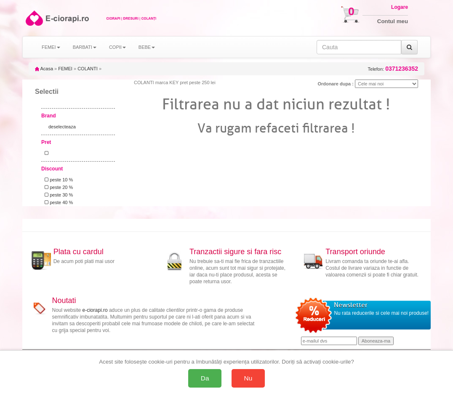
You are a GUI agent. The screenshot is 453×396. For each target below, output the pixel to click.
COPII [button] (117, 47)
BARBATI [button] (84, 47)
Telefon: (393, 69)
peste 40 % (57, 202)
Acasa (44, 68)
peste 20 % (57, 187)
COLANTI (87, 68)
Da (205, 378)
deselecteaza (62, 126)
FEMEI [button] (51, 47)
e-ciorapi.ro (95, 310)
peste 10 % (57, 179)
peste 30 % (57, 194)
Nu (248, 378)
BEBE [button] (147, 47)
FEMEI (65, 68)
